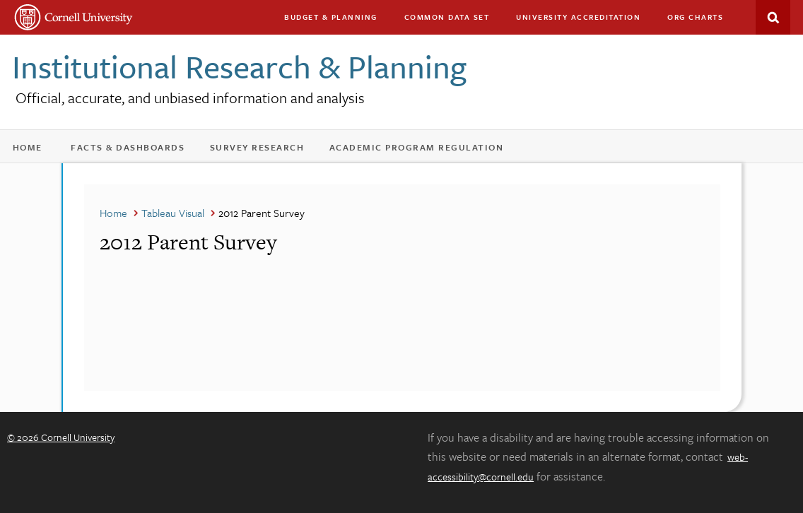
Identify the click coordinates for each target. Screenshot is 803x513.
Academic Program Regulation (423, 150)
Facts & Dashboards (135, 150)
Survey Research (264, 150)
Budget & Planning (330, 17)
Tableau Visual (172, 212)
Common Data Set (447, 17)
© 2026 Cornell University (61, 437)
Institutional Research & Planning (239, 66)
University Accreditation (584, 20)
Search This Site (773, 17)
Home (33, 150)
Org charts (695, 17)
